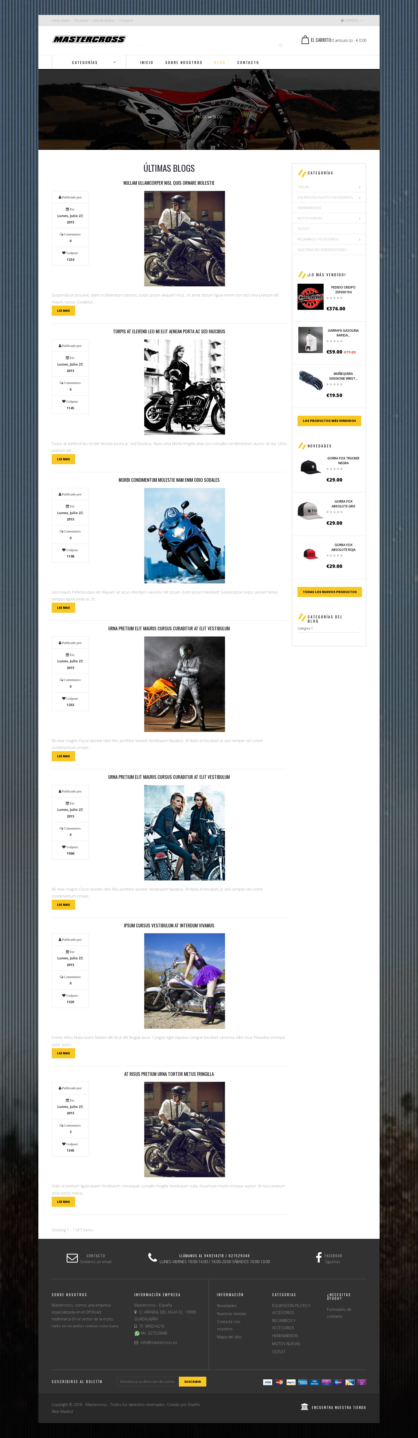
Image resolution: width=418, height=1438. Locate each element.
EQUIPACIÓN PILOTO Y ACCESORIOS (325, 197)
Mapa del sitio (229, 1336)
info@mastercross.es (159, 1342)
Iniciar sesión (61, 20)
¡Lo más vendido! (327, 274)
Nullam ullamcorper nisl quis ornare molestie (169, 182)
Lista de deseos (103, 20)
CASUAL (303, 187)
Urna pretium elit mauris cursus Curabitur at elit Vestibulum (169, 628)
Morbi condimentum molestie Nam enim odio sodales (169, 479)
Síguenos (332, 1261)
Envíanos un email (96, 1261)
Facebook (333, 1255)
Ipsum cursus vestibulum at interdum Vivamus (169, 925)
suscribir (192, 1382)
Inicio (200, 116)
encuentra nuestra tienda (333, 1407)
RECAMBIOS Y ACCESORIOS (318, 239)
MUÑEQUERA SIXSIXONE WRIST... (343, 376)
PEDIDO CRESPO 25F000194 (343, 289)
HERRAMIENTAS (309, 208)
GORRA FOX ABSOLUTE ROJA (343, 547)
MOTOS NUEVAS (310, 218)
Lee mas (63, 311)
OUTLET (304, 228)
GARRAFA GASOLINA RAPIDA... (343, 333)
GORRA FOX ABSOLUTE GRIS (343, 503)
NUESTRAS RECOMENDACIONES (322, 249)
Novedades (320, 445)
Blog (218, 116)
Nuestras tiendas (231, 1313)
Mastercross (96, 1404)
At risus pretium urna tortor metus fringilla (169, 1074)
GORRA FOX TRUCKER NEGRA (343, 460)
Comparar (126, 20)
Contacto (96, 1255)
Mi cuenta (81, 20)
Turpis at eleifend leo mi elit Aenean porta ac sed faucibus (169, 331)
